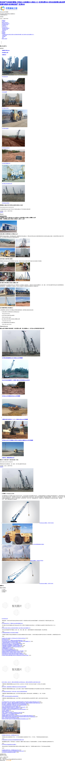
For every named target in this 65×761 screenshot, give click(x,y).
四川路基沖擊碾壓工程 (6, 163)
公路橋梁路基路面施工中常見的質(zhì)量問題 (10, 632)
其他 (3, 37)
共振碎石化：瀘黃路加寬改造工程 (8, 457)
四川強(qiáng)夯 (5, 76)
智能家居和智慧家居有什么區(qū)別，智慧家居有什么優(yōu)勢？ (14, 707)
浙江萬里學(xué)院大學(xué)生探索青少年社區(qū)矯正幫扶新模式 (14, 709)
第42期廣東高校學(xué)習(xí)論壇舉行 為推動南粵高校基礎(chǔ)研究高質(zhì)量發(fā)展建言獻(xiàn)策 (20, 701)
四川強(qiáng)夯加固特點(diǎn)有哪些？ (9, 752)
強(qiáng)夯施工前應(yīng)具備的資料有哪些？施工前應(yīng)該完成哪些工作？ (19, 34)
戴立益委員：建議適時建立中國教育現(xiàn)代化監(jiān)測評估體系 (14, 686)
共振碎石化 (4, 25)
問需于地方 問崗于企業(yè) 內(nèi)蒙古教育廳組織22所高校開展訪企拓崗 (15, 718)
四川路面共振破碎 (5, 128)
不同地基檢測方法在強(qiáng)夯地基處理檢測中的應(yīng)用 (13, 739)
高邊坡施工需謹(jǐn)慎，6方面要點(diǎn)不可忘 (10, 735)
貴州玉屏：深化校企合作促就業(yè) (8, 714)
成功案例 (3, 32)
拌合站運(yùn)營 (5, 24)
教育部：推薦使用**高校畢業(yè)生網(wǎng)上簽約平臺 (12, 712)
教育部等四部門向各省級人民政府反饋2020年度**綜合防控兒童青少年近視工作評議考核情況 (18, 716)
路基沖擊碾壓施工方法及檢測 (7, 648)
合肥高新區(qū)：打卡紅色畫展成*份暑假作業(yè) (11, 713)
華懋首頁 (3, 20)
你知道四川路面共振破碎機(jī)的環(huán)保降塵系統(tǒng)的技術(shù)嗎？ (15, 655)
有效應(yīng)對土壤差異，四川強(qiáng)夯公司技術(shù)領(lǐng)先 (14, 638)
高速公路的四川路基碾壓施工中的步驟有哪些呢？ (11, 644)
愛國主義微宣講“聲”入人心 (7, 711)
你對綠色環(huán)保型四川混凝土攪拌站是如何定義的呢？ (12, 653)
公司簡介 (3, 21)
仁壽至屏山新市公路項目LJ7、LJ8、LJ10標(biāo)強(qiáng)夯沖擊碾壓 (15, 419)
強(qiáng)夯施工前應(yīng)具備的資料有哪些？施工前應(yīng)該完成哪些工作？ (16, 641)
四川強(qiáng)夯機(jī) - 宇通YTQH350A (47, 522)
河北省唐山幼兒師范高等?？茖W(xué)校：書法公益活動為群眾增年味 (14, 691)
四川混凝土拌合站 (5, 108)
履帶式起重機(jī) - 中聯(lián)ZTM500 (36, 560)
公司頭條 (3, 34)
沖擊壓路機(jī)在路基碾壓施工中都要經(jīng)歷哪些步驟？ (12, 645)
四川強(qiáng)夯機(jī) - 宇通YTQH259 (46, 583)
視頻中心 (3, 31)
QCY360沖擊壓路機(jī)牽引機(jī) (38, 544)
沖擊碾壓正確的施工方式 (6, 647)
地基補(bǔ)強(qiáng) (5, 23)
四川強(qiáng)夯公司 (5, 147)
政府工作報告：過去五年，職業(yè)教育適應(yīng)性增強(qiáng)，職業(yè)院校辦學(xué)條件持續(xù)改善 (21, 702)
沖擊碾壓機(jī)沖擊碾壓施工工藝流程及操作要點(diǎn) (11, 646)
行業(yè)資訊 (4, 35)
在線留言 (1, 212)
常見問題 (3, 36)
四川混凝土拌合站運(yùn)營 (7, 183)
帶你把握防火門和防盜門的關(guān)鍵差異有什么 (11, 708)
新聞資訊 (3, 33)
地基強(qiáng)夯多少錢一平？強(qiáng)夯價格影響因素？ (12, 643)
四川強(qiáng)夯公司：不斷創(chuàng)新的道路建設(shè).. (12, 623)
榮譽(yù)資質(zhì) (5, 22)
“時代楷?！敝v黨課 (5, 710)
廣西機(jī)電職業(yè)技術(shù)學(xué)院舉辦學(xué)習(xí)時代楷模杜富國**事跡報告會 (17, 715)
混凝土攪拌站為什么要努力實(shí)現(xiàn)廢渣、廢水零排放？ (13, 654)
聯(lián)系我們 (4, 38)
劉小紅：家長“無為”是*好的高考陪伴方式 (9, 717)
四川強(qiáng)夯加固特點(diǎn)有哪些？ (9, 744)
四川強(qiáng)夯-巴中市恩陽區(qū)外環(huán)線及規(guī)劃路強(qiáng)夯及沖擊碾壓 (17, 440)
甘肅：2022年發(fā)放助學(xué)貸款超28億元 (10, 696)
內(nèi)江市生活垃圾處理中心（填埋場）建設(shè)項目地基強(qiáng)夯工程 (16, 380)
